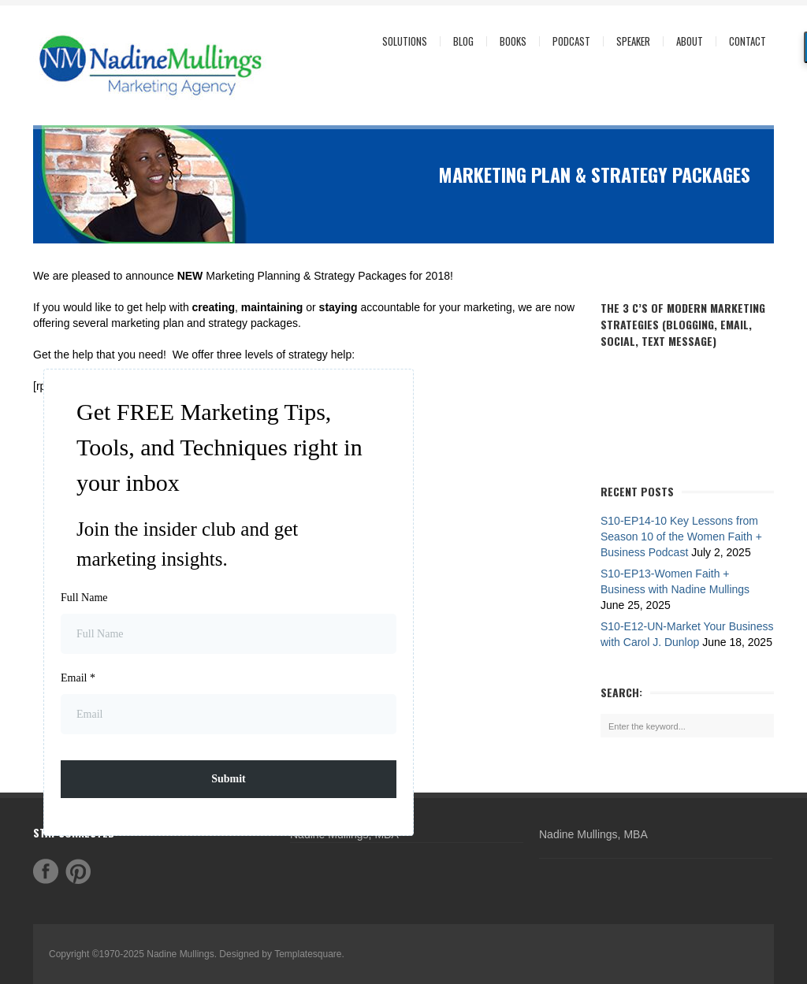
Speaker (633, 41)
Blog (463, 41)
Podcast (571, 41)
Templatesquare (307, 954)
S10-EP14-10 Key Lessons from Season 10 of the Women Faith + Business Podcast (681, 536)
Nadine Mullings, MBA (593, 834)
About (686, 41)
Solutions (401, 41)
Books (513, 41)
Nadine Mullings (180, 954)
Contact (747, 41)
